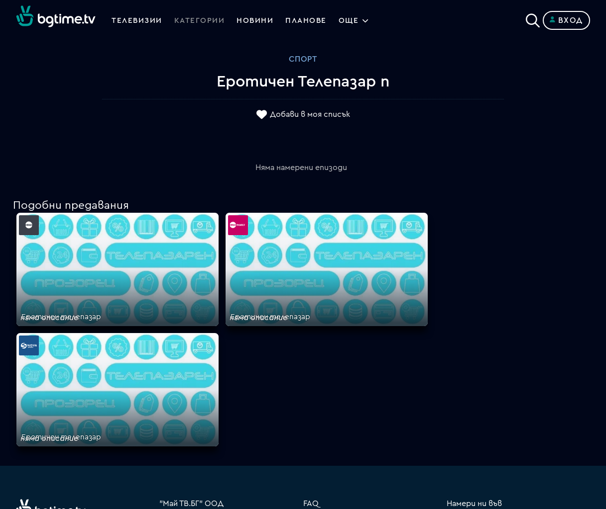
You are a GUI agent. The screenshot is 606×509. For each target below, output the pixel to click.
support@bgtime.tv (195, 438)
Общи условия (331, 379)
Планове (319, 343)
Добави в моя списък (310, 115)
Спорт (303, 59)
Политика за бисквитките (355, 415)
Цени (312, 367)
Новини (258, 20)
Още (354, 20)
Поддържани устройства (353, 355)
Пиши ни (319, 426)
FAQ (311, 331)
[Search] (533, 18)
